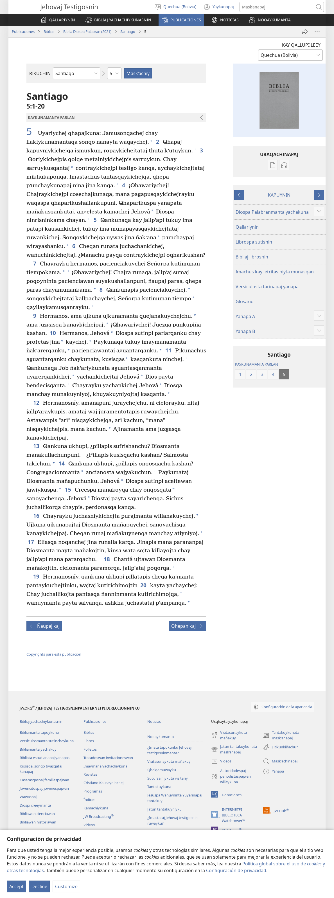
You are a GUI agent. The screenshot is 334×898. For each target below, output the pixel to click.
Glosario (245, 301)
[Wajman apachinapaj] (305, 31)
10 (53, 333)
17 (31, 541)
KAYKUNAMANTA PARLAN (256, 364)
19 (36, 576)
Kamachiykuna (96, 808)
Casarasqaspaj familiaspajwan (44, 779)
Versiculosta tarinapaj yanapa (267, 286)
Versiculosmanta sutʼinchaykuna (47, 740)
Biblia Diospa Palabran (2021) (87, 31)
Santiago (127, 31)
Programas (93, 791)
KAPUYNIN (279, 195)
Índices (89, 799)
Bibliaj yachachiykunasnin (41, 721)
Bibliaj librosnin (252, 257)
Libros (89, 740)
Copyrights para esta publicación (53, 654)
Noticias (154, 721)
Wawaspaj (28, 796)
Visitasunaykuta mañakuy (169, 761)
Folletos (90, 749)
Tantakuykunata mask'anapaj (281, 735)
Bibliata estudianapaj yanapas (44, 757)
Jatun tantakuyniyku (164, 809)
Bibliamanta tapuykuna (39, 732)
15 (68, 489)
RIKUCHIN (40, 73)
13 (36, 446)
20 (143, 585)
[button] (118, 20)
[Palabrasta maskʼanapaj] (277, 7)
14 (62, 463)
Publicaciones (23, 31)
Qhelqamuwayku (161, 769)
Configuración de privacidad (236, 870)
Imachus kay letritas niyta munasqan (275, 272)
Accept (16, 886)
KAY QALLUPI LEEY (301, 45)
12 (36, 402)
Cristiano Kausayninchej (103, 782)
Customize (66, 886)
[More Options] (317, 31)
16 (36, 515)
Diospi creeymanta (35, 805)
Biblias (49, 31)
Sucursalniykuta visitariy (167, 778)
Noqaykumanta (160, 736)
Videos (89, 824)
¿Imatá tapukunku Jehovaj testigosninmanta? (169, 750)
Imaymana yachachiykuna (105, 766)
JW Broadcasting (99, 816)
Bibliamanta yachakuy (38, 749)
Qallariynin (247, 227)
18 (107, 559)
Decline (39, 886)
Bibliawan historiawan (38, 822)
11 (168, 350)
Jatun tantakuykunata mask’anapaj (234, 749)
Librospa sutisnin (254, 242)
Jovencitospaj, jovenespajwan (44, 788)
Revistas (90, 774)
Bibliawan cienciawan (37, 813)
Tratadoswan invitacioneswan (108, 757)
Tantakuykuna (159, 786)
